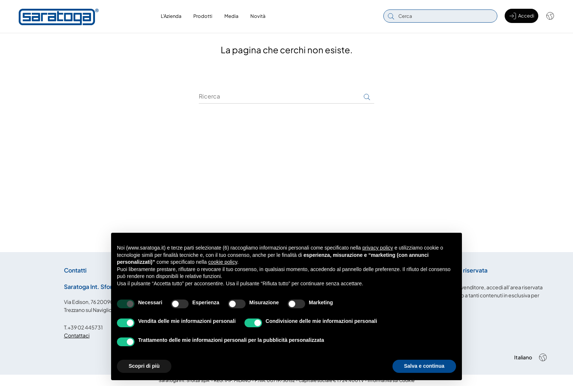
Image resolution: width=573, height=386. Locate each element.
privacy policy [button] (378, 248)
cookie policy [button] (222, 262)
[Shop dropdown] (546, 16)
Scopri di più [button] (144, 366)
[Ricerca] (286, 96)
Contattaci (77, 335)
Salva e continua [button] (424, 366)
